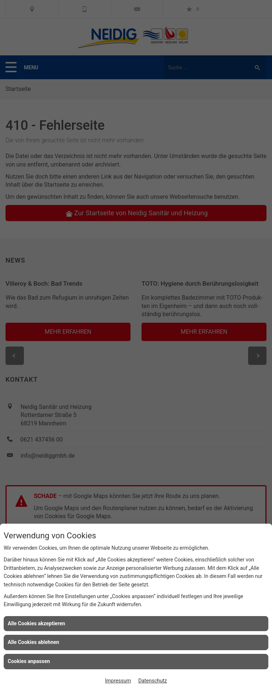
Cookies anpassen (29, 661)
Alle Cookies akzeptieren (36, 623)
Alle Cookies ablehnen (33, 642)
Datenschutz (152, 681)
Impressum (118, 681)
